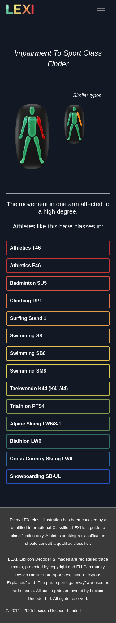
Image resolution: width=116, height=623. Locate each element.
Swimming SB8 (28, 353)
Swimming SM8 (28, 370)
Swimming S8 (26, 335)
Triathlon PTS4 (27, 406)
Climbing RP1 (26, 300)
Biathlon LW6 (25, 441)
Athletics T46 (25, 247)
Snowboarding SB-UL (35, 476)
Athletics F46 (25, 265)
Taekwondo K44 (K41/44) (39, 388)
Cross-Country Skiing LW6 (41, 458)
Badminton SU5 (28, 283)
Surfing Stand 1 (28, 318)
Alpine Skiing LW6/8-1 (35, 423)
